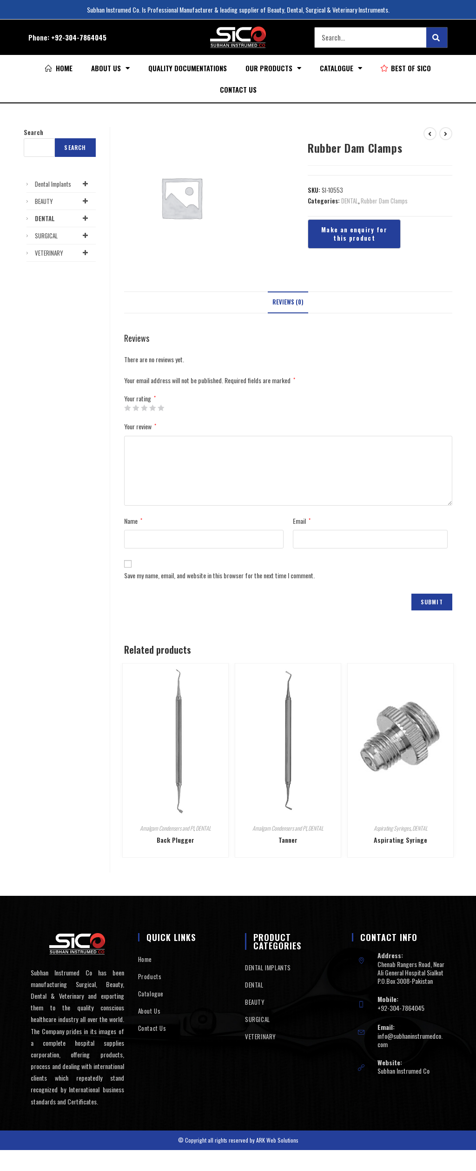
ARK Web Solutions (277, 1140)
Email (302, 521)
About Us (110, 68)
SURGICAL (63, 235)
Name (133, 521)
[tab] (288, 302)
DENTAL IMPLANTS (268, 967)
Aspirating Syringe (400, 840)
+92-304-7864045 (78, 37)
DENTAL (349, 200)
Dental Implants (63, 184)
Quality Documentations (187, 68)
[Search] (436, 37)
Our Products (273, 68)
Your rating (140, 398)
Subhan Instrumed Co (403, 1071)
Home (145, 959)
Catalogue (341, 68)
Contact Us (238, 89)
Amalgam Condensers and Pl (167, 828)
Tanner (288, 840)
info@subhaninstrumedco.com (410, 1040)
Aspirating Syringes (392, 828)
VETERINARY (63, 252)
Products (150, 976)
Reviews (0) (288, 302)
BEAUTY (63, 201)
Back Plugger (175, 840)
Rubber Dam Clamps (384, 200)
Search (33, 132)
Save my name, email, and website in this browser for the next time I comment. (219, 575)
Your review (140, 426)
